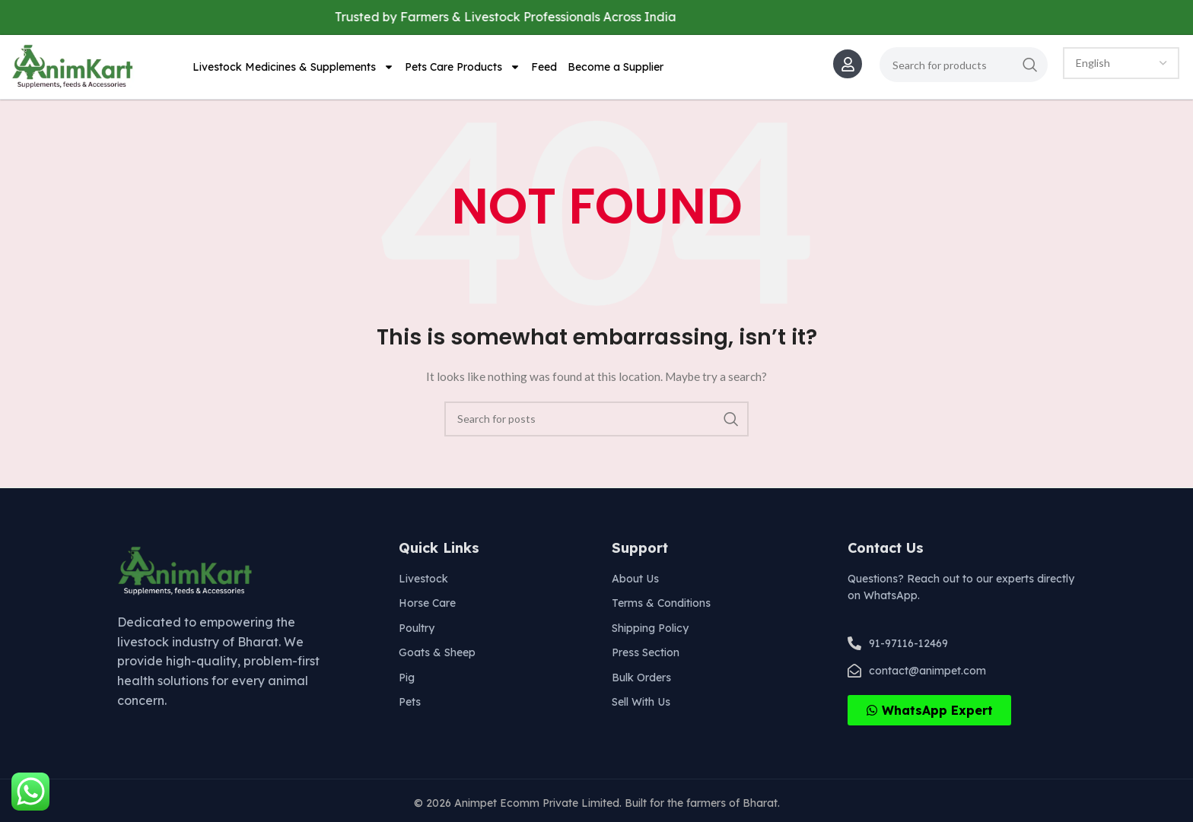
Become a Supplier (615, 67)
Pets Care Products (462, 67)
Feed (544, 67)
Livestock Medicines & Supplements (293, 67)
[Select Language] (1121, 63)
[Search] (964, 64)
